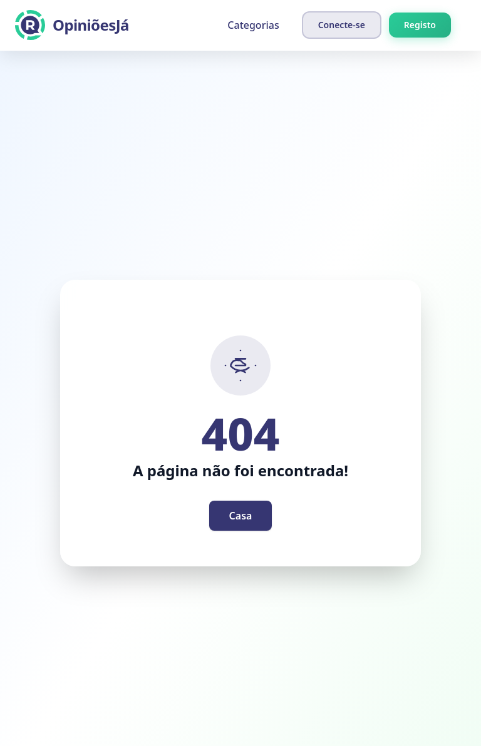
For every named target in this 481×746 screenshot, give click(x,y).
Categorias (253, 25)
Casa (240, 516)
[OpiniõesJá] (72, 25)
